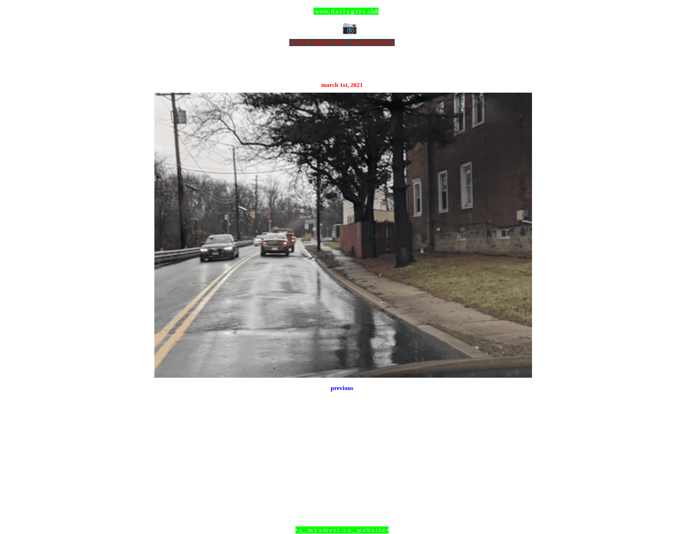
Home (343, 478)
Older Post (519, 478)
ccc (342, 11)
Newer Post (166, 478)
